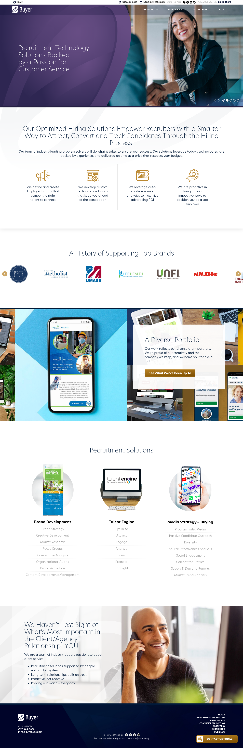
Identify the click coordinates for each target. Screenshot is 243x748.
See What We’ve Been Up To (170, 373)
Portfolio (175, 9)
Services (147, 9)
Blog (222, 9)
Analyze (121, 548)
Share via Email (194, 2)
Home (20, 2)
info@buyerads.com (154, 2)
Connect (121, 555)
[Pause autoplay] (223, 100)
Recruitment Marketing (210, 717)
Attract (121, 535)
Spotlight (121, 568)
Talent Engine (216, 720)
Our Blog (219, 731)
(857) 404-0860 (129, 2)
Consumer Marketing (212, 723)
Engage (121, 542)
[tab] (227, 100)
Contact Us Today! (220, 739)
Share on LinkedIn (191, 2)
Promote (121, 562)
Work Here (200, 9)
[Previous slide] (215, 100)
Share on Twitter (187, 2)
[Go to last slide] (4, 273)
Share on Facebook (184, 2)
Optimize (121, 529)
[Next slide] (218, 100)
